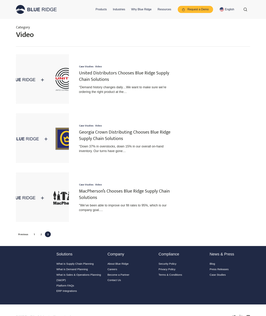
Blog (212, 263)
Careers (112, 269)
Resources (164, 9)
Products (101, 9)
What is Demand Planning (72, 269)
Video (98, 66)
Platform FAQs (65, 285)
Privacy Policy (167, 269)
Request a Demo (195, 9)
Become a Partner (118, 274)
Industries (119, 9)
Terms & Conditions (170, 274)
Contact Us (114, 280)
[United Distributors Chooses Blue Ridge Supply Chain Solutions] (42, 79)
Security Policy (167, 263)
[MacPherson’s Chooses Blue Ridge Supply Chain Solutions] (42, 199)
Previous (23, 234)
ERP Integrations (66, 290)
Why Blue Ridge (141, 9)
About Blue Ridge (118, 263)
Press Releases (219, 269)
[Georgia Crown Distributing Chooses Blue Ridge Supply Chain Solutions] (42, 138)
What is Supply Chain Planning (75, 263)
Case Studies (86, 66)
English (229, 9)
